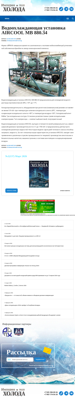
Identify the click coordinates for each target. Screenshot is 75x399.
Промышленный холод (14, 40)
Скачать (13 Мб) (11, 190)
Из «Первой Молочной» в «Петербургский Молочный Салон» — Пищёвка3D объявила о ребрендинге (34, 226)
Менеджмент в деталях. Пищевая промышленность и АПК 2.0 (22, 236)
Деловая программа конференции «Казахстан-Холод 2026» (21, 265)
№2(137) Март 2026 (16, 156)
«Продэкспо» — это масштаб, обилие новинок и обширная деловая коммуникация (29, 295)
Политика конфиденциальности (41, 365)
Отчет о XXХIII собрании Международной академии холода (21, 256)
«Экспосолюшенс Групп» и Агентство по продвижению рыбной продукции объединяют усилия (32, 315)
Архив (65, 190)
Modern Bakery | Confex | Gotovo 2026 (15, 285)
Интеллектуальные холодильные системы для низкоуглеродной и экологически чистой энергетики (34, 246)
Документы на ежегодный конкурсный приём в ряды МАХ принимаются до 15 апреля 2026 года (32, 275)
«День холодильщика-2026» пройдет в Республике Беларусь (22, 305)
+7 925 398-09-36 (51, 8)
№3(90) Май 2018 (11, 38)
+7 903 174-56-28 (51, 10)
